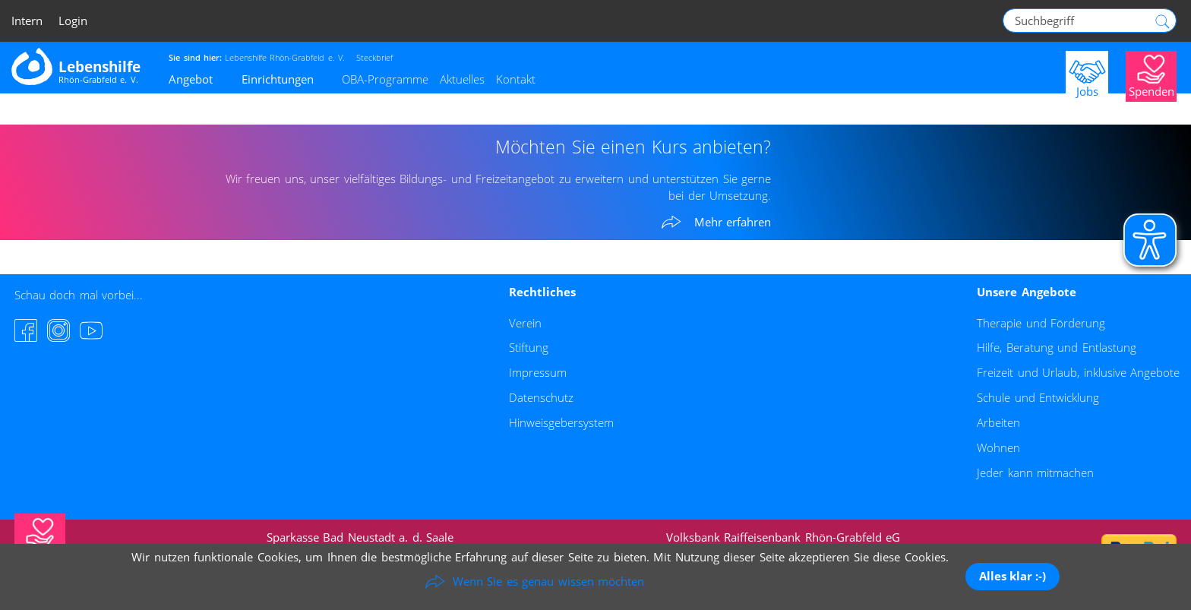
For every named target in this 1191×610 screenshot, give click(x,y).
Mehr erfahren (733, 222)
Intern (27, 21)
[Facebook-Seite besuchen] (25, 330)
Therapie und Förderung (1041, 322)
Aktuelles (462, 79)
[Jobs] (1087, 75)
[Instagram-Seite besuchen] (58, 330)
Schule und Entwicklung (1038, 397)
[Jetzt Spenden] (1151, 75)
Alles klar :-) (1012, 575)
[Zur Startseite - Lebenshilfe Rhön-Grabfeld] (76, 66)
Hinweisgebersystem (561, 422)
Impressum (538, 372)
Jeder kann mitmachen (1035, 472)
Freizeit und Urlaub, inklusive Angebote (1078, 372)
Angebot (191, 79)
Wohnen (998, 447)
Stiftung (528, 347)
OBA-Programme (385, 79)
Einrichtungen (278, 79)
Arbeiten (998, 422)
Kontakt (515, 79)
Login (72, 21)
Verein (525, 322)
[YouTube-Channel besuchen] (91, 330)
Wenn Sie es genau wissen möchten (549, 581)
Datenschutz (541, 397)
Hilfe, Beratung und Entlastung (1056, 347)
